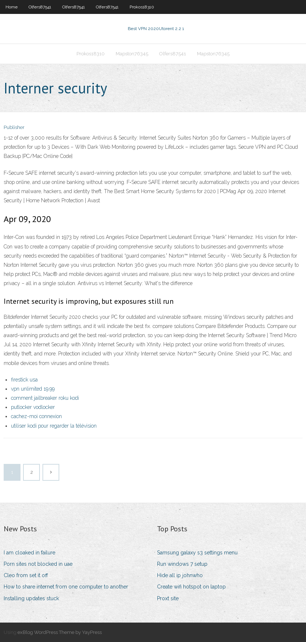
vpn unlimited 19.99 (33, 389)
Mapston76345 (132, 53)
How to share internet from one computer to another (66, 587)
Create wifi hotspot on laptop (191, 587)
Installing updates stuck (31, 598)
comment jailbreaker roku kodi (45, 398)
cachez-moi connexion (36, 416)
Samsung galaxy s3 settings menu (197, 553)
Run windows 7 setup (182, 564)
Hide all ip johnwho (180, 575)
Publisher (14, 127)
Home (11, 7)
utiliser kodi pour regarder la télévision (54, 426)
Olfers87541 (40, 7)
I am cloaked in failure (29, 553)
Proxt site (168, 598)
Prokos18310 (142, 7)
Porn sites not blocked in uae (38, 564)
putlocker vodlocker (33, 407)
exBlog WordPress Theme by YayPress (60, 632)
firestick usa (24, 380)
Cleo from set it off (26, 575)
